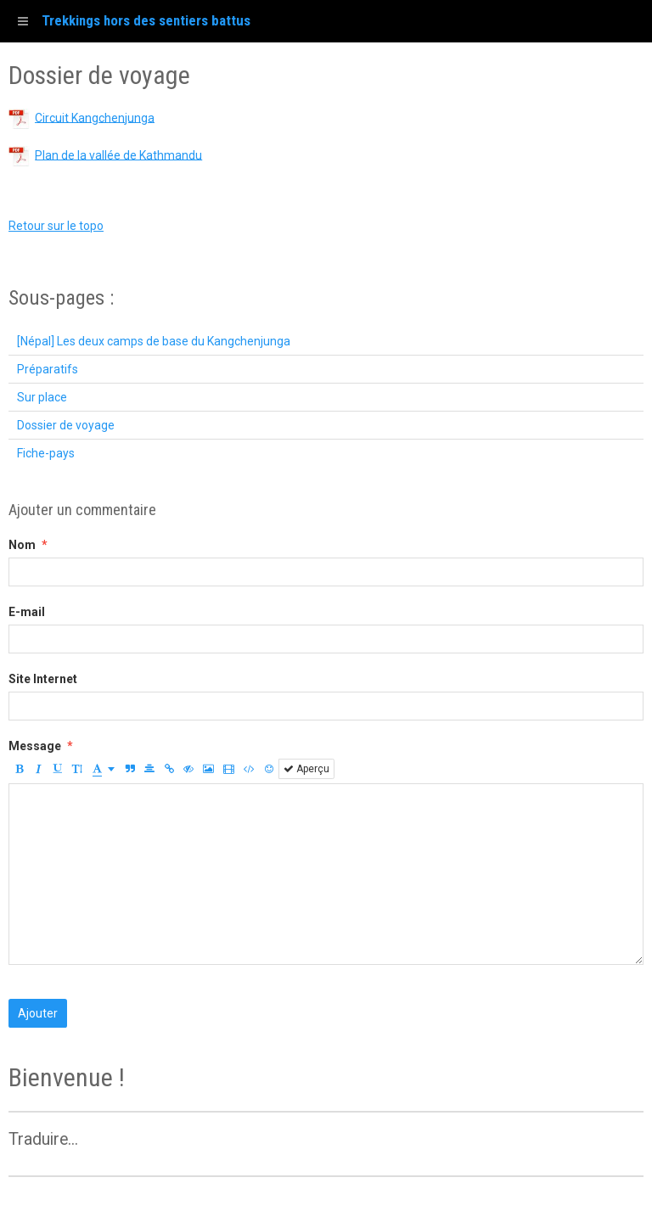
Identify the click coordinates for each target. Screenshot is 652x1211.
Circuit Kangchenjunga (95, 117)
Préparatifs (47, 369)
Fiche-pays (46, 453)
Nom (22, 545)
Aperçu (306, 769)
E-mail (26, 612)
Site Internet (42, 679)
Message (34, 746)
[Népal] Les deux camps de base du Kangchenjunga (153, 341)
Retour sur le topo (56, 226)
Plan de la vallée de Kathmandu (118, 154)
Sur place (42, 397)
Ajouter (38, 1013)
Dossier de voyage (66, 425)
